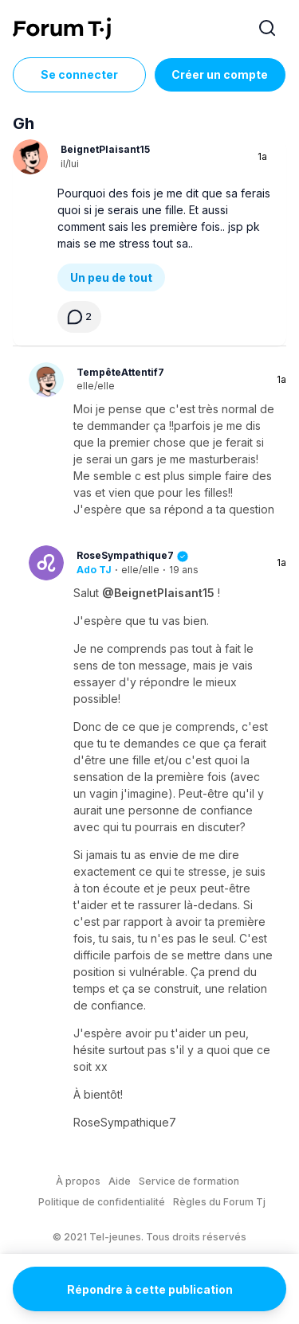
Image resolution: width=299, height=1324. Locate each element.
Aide (119, 1181)
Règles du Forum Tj (219, 1202)
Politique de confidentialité (101, 1202)
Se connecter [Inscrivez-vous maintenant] (79, 74)
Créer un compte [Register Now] (219, 74)
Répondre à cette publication (150, 1289)
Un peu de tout (111, 277)
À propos (78, 1181)
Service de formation (189, 1181)
